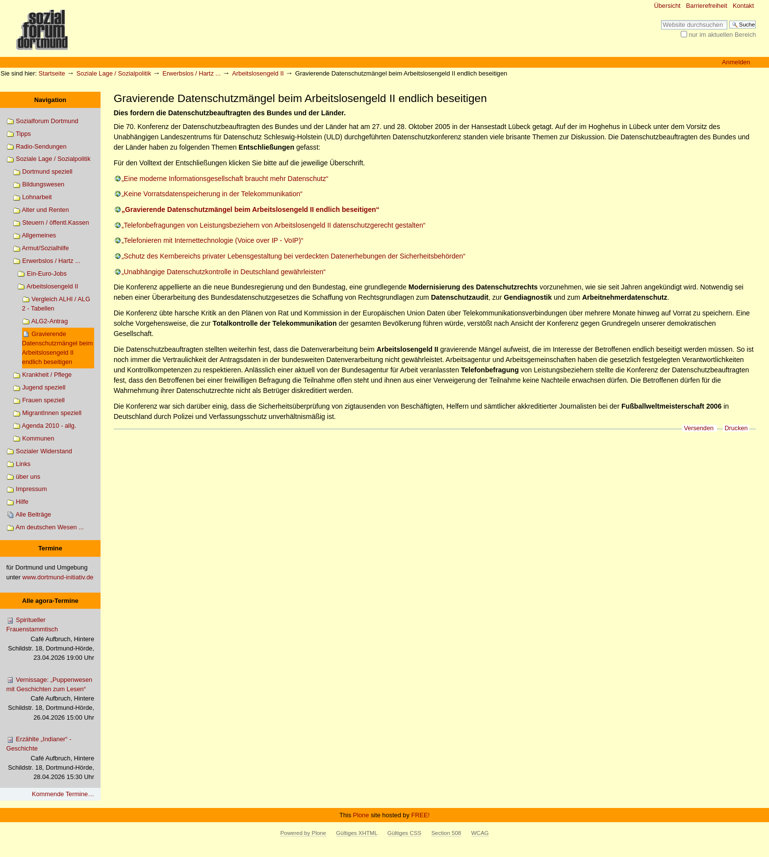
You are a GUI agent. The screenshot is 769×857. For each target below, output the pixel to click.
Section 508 (446, 833)
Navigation (50, 100)
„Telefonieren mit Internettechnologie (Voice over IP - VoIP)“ (213, 240)
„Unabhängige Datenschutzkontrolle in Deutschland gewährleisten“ (224, 272)
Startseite (52, 73)
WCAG (480, 833)
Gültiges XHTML (356, 833)
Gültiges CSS (404, 833)
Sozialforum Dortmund (42, 121)
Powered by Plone (303, 833)
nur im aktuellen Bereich (722, 34)
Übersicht (667, 5)
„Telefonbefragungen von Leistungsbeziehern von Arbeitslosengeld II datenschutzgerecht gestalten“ (274, 225)
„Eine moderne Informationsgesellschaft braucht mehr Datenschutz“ (225, 178)
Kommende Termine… (63, 794)
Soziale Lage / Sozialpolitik (114, 73)
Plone (361, 815)
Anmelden (736, 62)
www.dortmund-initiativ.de (58, 577)
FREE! (420, 815)
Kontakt (743, 5)
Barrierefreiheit (706, 5)
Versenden (699, 428)
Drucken (735, 428)
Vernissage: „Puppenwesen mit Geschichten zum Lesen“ (50, 699)
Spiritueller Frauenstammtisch (50, 639)
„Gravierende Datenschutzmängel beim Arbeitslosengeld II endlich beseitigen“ (251, 209)
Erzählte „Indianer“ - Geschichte (50, 758)
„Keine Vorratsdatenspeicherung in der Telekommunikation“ (212, 194)
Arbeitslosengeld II (257, 73)
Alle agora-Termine (50, 600)
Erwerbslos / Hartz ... (191, 73)
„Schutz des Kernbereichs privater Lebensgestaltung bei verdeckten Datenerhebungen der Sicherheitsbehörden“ (293, 256)
